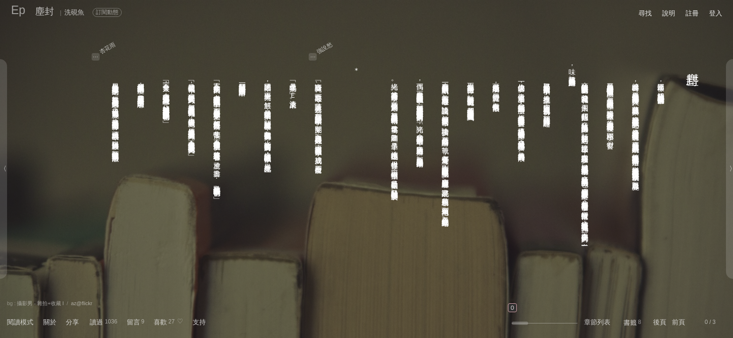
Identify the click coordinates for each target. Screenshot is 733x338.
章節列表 (597, 322)
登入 (715, 13)
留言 (133, 322)
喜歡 (160, 322)
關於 (49, 322)
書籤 (630, 322)
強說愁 (325, 48)
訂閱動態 (107, 12)
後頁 (659, 322)
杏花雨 (107, 48)
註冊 (692, 13)
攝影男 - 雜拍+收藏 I (40, 303)
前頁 (678, 322)
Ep (18, 9)
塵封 (44, 11)
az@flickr (81, 303)
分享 (72, 322)
